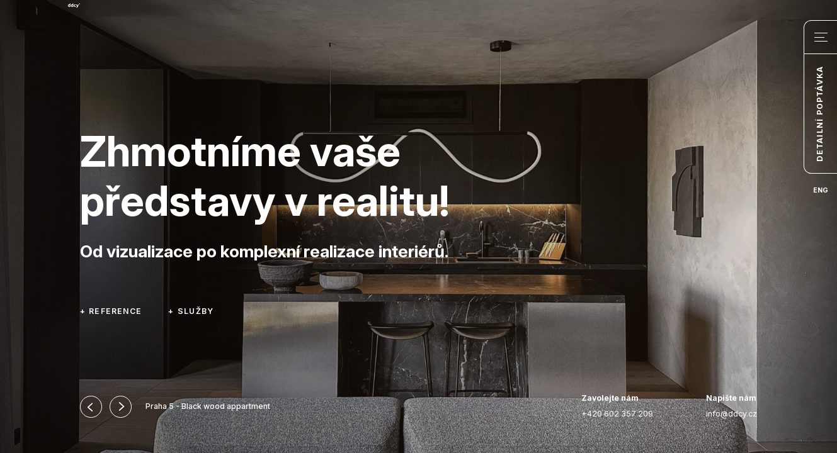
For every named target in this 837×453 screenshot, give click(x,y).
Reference (115, 311)
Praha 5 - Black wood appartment (207, 406)
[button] (91, 407)
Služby (196, 311)
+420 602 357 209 (617, 405)
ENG (820, 190)
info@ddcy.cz (731, 405)
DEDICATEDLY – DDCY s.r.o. (133, 46)
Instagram (544, 407)
